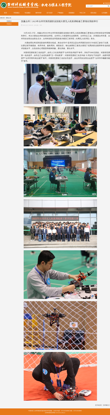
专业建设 (27, 13)
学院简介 (9, 24)
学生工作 (82, 13)
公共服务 (104, 13)
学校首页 (106, 3)
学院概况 (16, 13)
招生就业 (93, 13)
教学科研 (38, 13)
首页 (5, 13)
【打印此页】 (98, 405)
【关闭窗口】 (106, 405)
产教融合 (60, 13)
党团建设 (71, 13)
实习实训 (49, 13)
